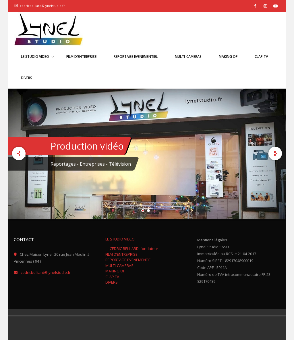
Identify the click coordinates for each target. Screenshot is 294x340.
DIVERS (111, 282)
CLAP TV (112, 276)
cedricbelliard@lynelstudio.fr (42, 5)
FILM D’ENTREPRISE (121, 254)
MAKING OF (115, 271)
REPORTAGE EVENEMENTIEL (128, 259)
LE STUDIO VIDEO (120, 239)
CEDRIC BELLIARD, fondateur (134, 248)
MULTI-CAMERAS (119, 265)
